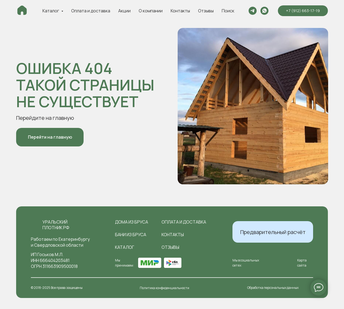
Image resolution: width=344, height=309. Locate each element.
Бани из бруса (130, 235)
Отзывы (206, 11)
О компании (151, 11)
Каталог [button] (51, 11)
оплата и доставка (184, 222)
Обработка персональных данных (273, 287)
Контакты (180, 11)
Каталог (124, 247)
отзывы (170, 247)
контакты (173, 235)
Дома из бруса (131, 222)
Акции (124, 11)
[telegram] (253, 11)
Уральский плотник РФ (55, 225)
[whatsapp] (264, 11)
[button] (272, 232)
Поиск (228, 11)
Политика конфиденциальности (164, 288)
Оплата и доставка (90, 11)
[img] (34, 225)
